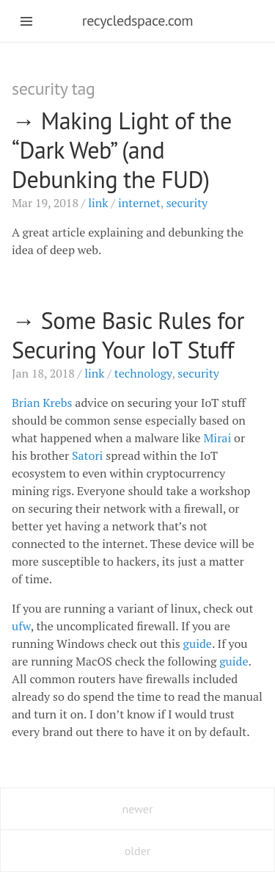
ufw (21, 626)
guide (197, 643)
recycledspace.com (137, 20)
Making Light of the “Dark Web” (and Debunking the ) (122, 150)
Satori (87, 455)
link (98, 203)
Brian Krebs (42, 402)
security (187, 203)
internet (139, 203)
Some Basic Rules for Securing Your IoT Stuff (128, 335)
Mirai (218, 438)
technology (143, 373)
